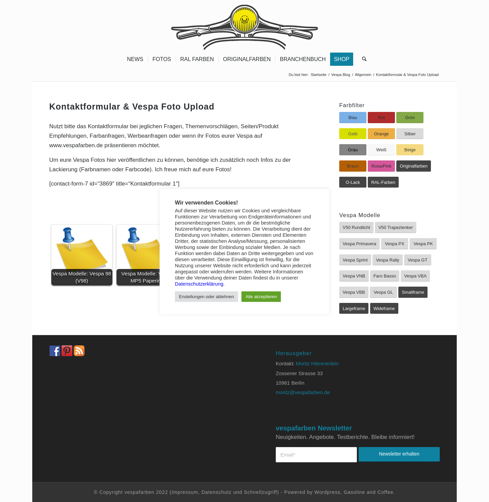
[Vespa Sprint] (355, 260)
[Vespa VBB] (353, 292)
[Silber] (409, 133)
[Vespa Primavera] (359, 243)
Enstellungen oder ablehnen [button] (206, 296)
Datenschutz (216, 492)
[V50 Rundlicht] (356, 227)
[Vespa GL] (383, 292)
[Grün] (409, 117)
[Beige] (409, 149)
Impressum (184, 492)
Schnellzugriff (260, 492)
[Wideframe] (384, 308)
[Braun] (352, 166)
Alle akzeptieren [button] (261, 296)
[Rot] (381, 117)
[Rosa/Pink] (381, 166)
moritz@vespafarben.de (303, 392)
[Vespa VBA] (415, 276)
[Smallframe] (413, 292)
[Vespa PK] (423, 243)
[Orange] (381, 133)
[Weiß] (381, 149)
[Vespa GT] (417, 260)
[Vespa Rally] (388, 260)
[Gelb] (352, 133)
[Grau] (352, 149)
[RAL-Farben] (383, 182)
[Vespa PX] (394, 243)
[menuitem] (135, 59)
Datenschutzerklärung (199, 284)
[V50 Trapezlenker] (395, 227)
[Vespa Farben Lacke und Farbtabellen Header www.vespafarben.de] (244, 25)
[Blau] (352, 117)
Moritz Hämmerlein (317, 363)
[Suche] (362, 59)
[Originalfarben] (413, 166)
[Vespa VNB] (354, 276)
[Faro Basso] (384, 276)
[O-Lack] (352, 182)
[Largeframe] (353, 308)
